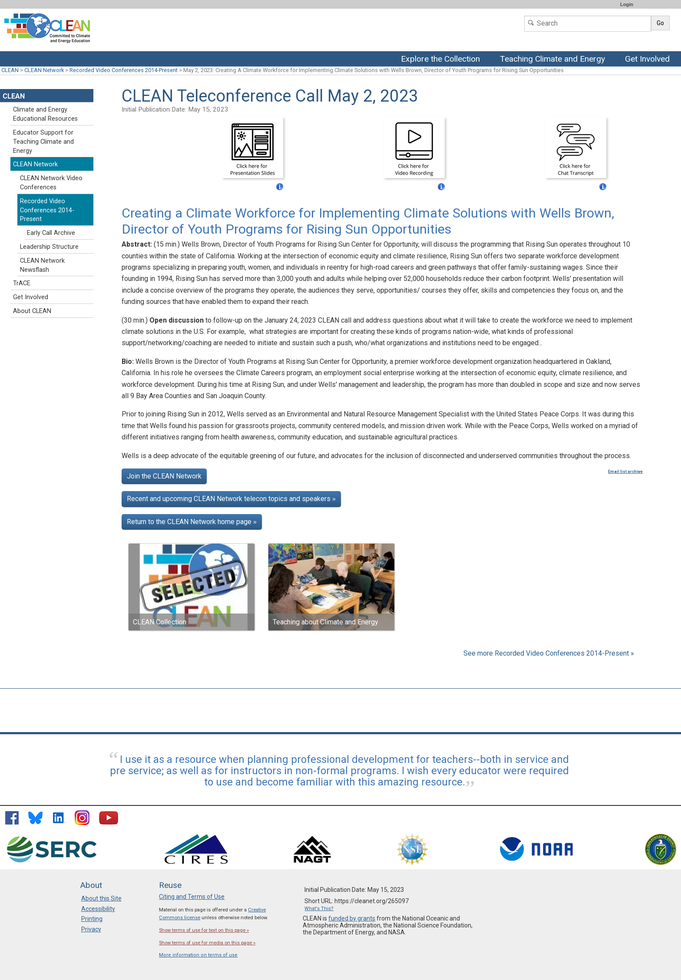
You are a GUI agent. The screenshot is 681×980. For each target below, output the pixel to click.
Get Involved (648, 59)
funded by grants (351, 918)
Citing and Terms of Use (192, 896)
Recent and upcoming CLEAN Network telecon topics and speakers (231, 499)
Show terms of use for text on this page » (204, 930)
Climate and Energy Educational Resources (45, 114)
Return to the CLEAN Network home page (192, 522)
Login (626, 4)
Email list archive (625, 471)
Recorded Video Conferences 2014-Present (123, 70)
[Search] (587, 24)
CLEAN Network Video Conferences (51, 183)
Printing (91, 918)
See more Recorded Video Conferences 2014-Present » (548, 653)
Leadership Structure (49, 247)
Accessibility (98, 908)
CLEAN (10, 70)
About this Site (101, 898)
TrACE (21, 283)
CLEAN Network (44, 70)
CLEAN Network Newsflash (42, 265)
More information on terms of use (198, 955)
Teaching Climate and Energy (553, 59)
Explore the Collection (442, 59)
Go (660, 23)
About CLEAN (32, 311)
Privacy (91, 929)
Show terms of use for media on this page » (207, 943)
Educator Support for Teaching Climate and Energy (43, 142)
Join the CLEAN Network (164, 476)
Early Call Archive (51, 233)
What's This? (319, 908)
